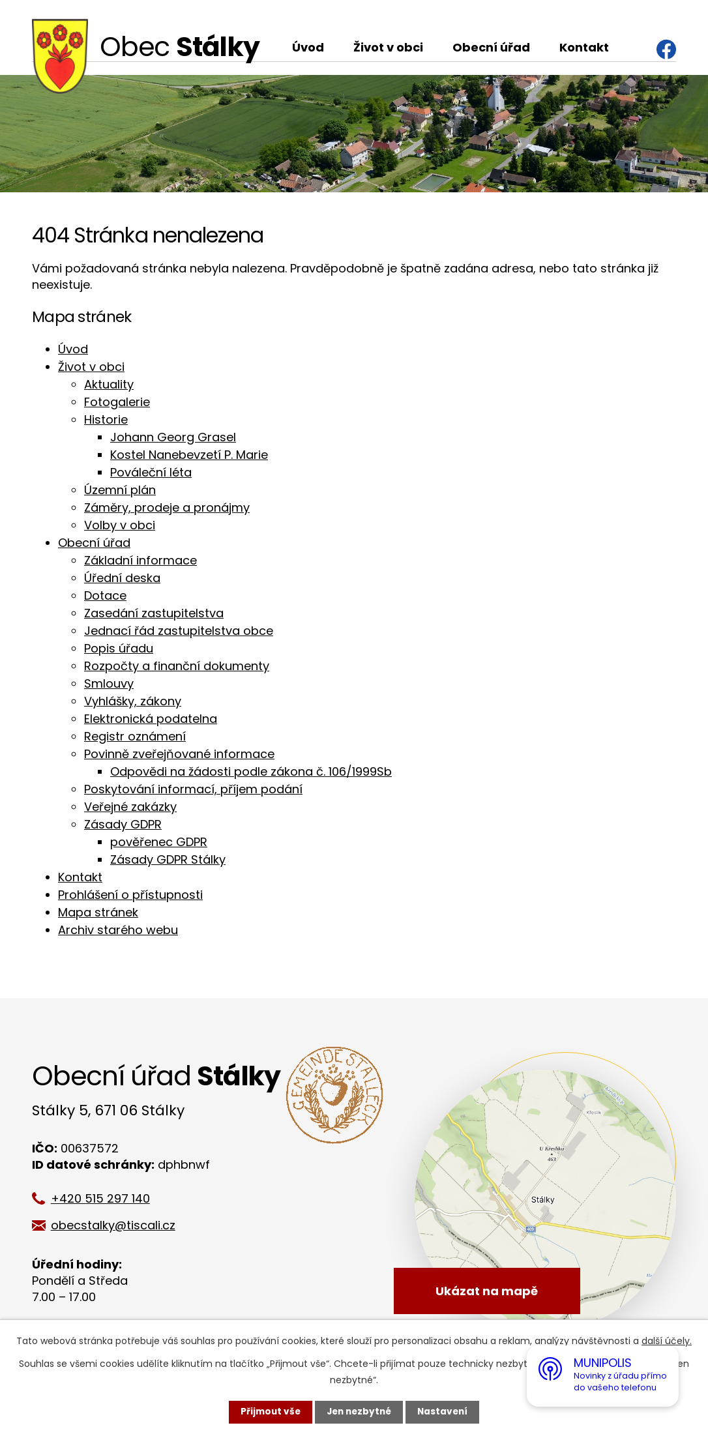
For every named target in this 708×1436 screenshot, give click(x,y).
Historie (106, 419)
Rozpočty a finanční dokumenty (176, 666)
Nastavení (445, 1411)
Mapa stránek (98, 912)
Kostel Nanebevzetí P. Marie (189, 455)
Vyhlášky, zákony (132, 701)
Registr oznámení (135, 736)
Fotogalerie (117, 402)
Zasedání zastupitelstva (154, 613)
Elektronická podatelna (150, 719)
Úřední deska (122, 578)
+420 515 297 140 (105, 1198)
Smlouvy (109, 683)
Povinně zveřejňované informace (179, 754)
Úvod (308, 47)
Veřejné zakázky (130, 807)
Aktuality (109, 384)
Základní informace (140, 560)
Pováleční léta (151, 472)
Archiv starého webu (118, 930)
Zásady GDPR (123, 824)
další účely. (667, 1340)
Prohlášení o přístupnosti (130, 895)
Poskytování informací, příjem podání (193, 789)
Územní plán (120, 490)
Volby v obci (119, 525)
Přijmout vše (268, 1411)
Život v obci (388, 47)
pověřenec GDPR (158, 842)
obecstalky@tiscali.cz (117, 1225)
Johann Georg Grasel (173, 437)
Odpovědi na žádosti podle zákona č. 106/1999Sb (251, 771)
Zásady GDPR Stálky (168, 859)
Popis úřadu (118, 648)
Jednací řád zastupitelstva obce (178, 631)
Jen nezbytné (359, 1411)
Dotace (105, 595)
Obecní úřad (491, 47)
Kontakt (584, 47)
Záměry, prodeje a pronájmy (167, 507)
